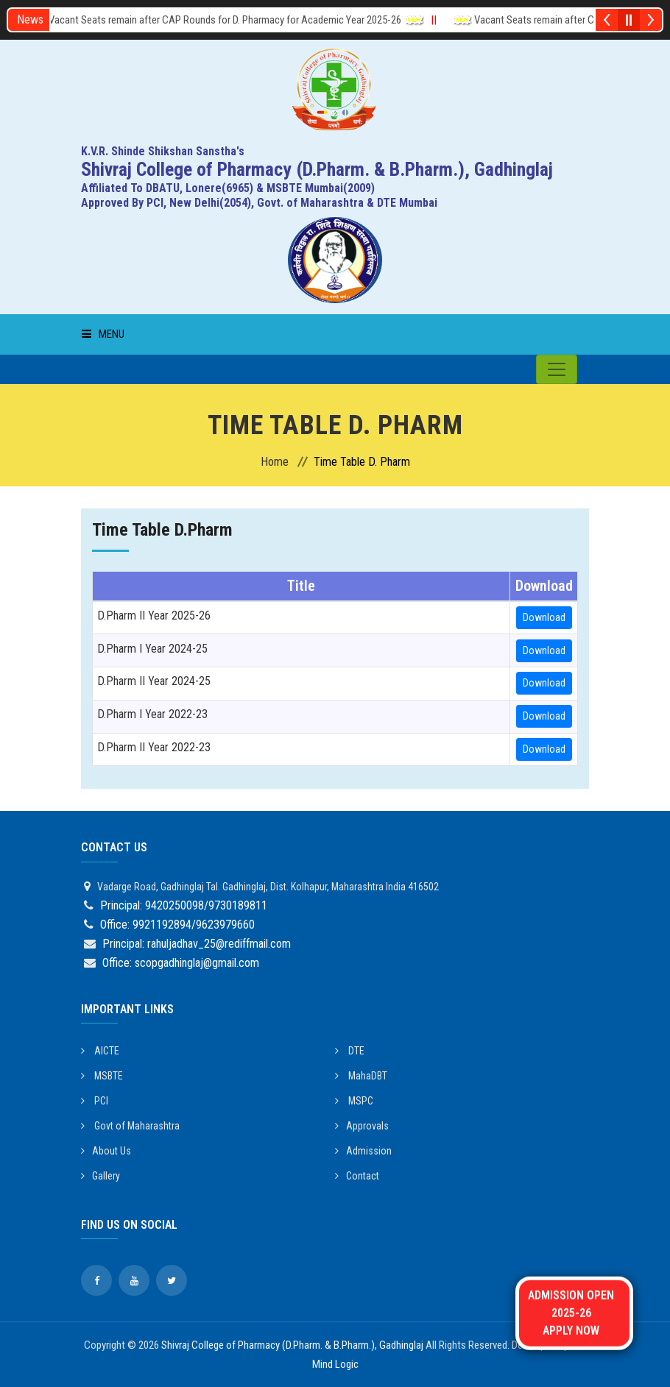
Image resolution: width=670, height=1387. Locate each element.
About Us (106, 1151)
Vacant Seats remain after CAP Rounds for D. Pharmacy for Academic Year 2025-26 (234, 19)
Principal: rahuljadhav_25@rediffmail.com (196, 944)
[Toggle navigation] (556, 369)
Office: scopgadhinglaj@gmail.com (180, 963)
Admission (363, 1151)
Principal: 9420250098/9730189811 (183, 905)
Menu (103, 334)
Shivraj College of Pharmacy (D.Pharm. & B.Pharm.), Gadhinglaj (292, 1345)
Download (544, 617)
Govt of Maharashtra (130, 1126)
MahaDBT (361, 1076)
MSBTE (102, 1076)
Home (275, 462)
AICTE (100, 1051)
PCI (94, 1101)
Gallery (100, 1176)
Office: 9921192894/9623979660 (177, 925)
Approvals (362, 1126)
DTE (349, 1051)
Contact (357, 1176)
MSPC (354, 1101)
